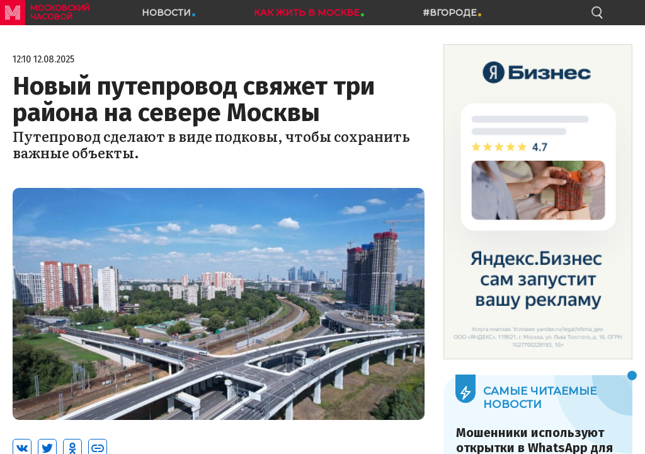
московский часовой (59, 12)
